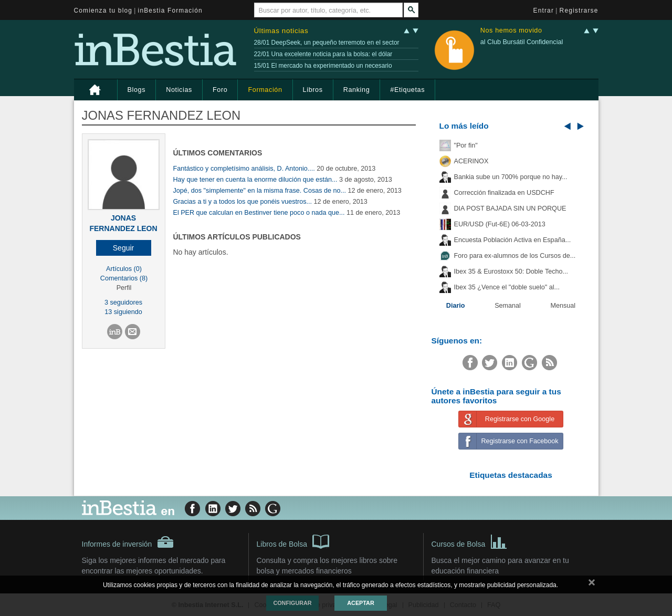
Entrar (543, 10)
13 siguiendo (123, 312)
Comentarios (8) (124, 278)
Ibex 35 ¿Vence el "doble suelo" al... (507, 287)
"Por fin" (466, 145)
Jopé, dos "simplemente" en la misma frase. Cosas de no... (259, 190)
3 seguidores (123, 302)
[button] (124, 247)
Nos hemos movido (511, 30)
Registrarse (579, 10)
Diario (455, 305)
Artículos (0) (124, 269)
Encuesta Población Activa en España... (512, 240)
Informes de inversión (128, 542)
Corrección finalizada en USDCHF (504, 192)
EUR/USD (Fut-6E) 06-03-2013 (499, 224)
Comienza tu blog (103, 10)
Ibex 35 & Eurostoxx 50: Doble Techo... (511, 271)
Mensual (563, 305)
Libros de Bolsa (293, 541)
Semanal (508, 305)
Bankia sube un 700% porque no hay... (511, 177)
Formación (265, 89)
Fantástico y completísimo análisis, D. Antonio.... (244, 168)
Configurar (292, 603)
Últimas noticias (281, 31)
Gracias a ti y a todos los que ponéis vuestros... (242, 201)
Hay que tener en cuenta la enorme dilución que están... (255, 179)
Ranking (356, 89)
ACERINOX (471, 161)
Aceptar (360, 603)
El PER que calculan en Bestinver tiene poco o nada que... (259, 212)
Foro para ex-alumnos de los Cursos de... (515, 255)
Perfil (124, 287)
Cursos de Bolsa (470, 541)
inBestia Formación (170, 10)
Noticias (179, 89)
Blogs (137, 89)
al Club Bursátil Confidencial (521, 42)
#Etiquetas (407, 89)
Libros (313, 89)
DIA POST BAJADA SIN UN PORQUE (510, 208)
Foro (220, 89)
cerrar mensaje (591, 584)
